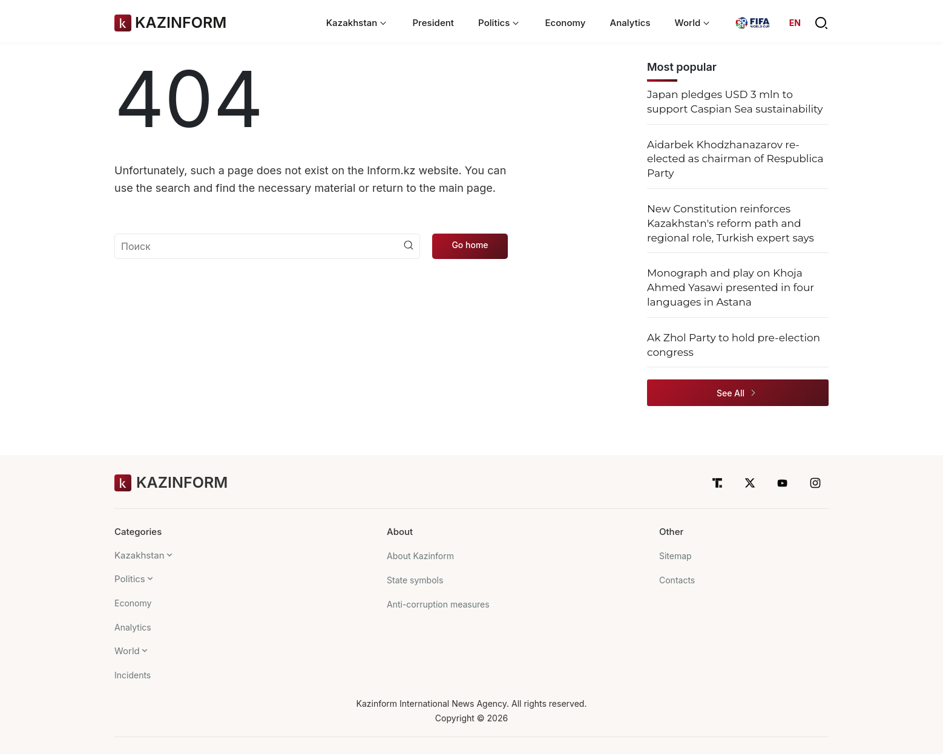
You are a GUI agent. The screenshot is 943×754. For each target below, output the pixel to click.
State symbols (415, 580)
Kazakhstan (139, 555)
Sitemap (675, 556)
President (433, 22)
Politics (129, 579)
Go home (470, 245)
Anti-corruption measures (438, 604)
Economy (565, 22)
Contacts (677, 580)
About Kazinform (420, 556)
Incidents (132, 675)
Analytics (630, 22)
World (127, 651)
